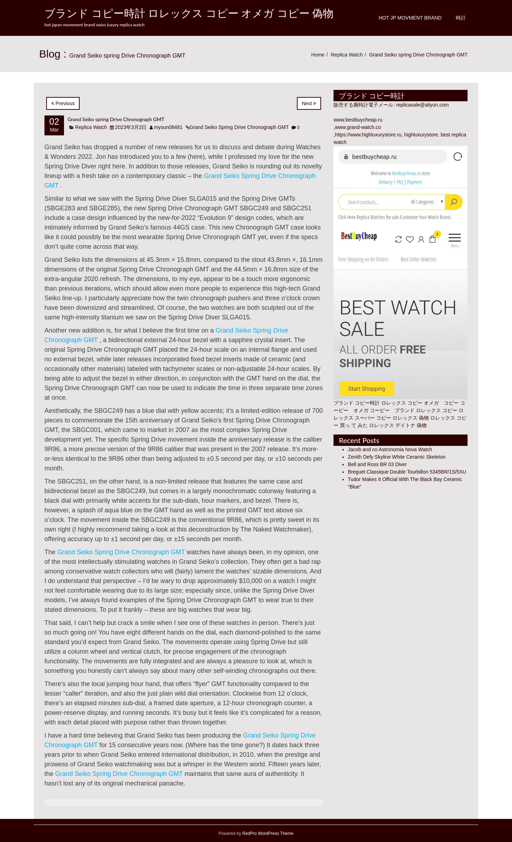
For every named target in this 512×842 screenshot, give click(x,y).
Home (317, 55)
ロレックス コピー (436, 410)
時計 (461, 18)
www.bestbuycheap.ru (358, 120)
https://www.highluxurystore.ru (368, 134)
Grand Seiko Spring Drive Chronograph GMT (239, 127)
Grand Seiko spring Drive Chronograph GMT (116, 119)
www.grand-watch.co (358, 127)
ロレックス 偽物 (411, 418)
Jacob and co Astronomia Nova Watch (390, 449)
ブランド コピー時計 (357, 403)
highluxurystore (421, 134)
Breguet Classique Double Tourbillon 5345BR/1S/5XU (407, 472)
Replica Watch (347, 55)
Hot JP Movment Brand (410, 18)
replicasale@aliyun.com (422, 105)
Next (309, 103)
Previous (63, 103)
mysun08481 (168, 127)
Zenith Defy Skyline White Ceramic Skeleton (397, 457)
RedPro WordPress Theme (267, 833)
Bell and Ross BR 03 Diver (377, 464)
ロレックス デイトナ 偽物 (398, 425)
